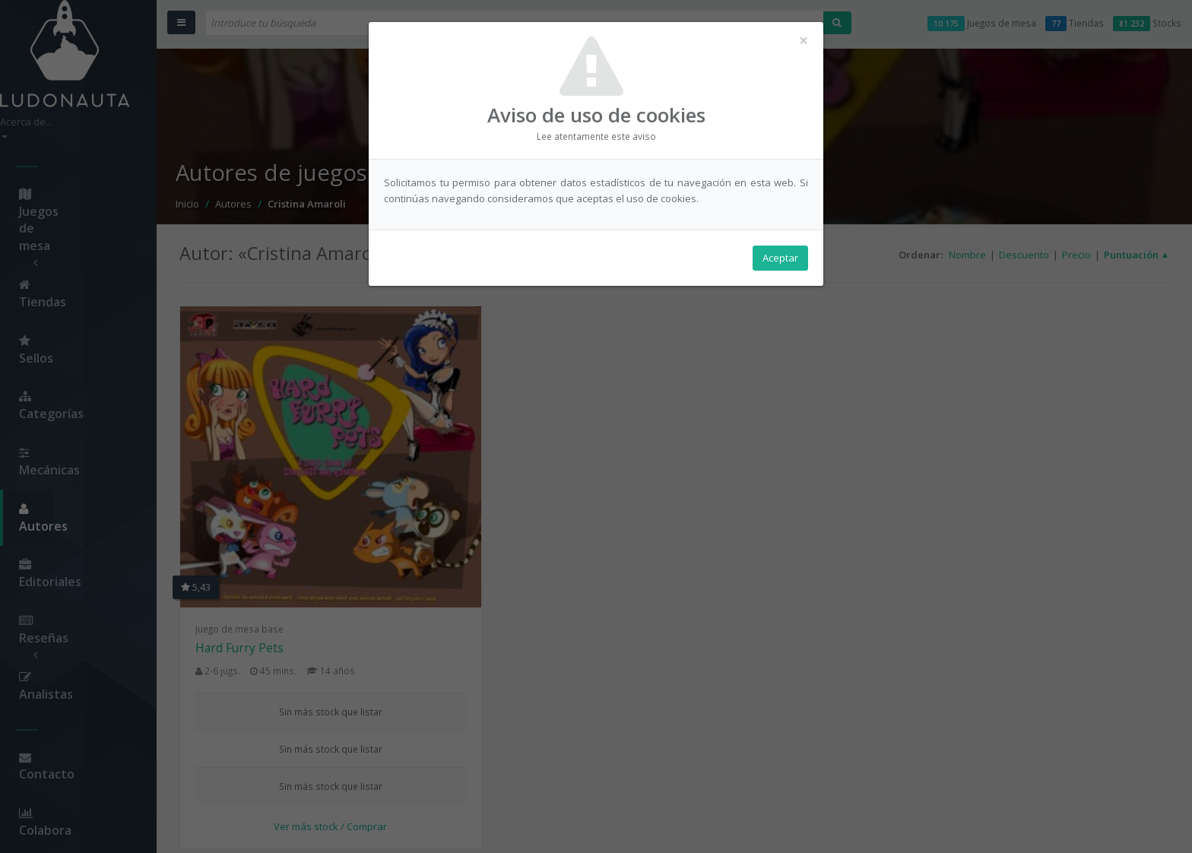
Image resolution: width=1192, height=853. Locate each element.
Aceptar (780, 259)
